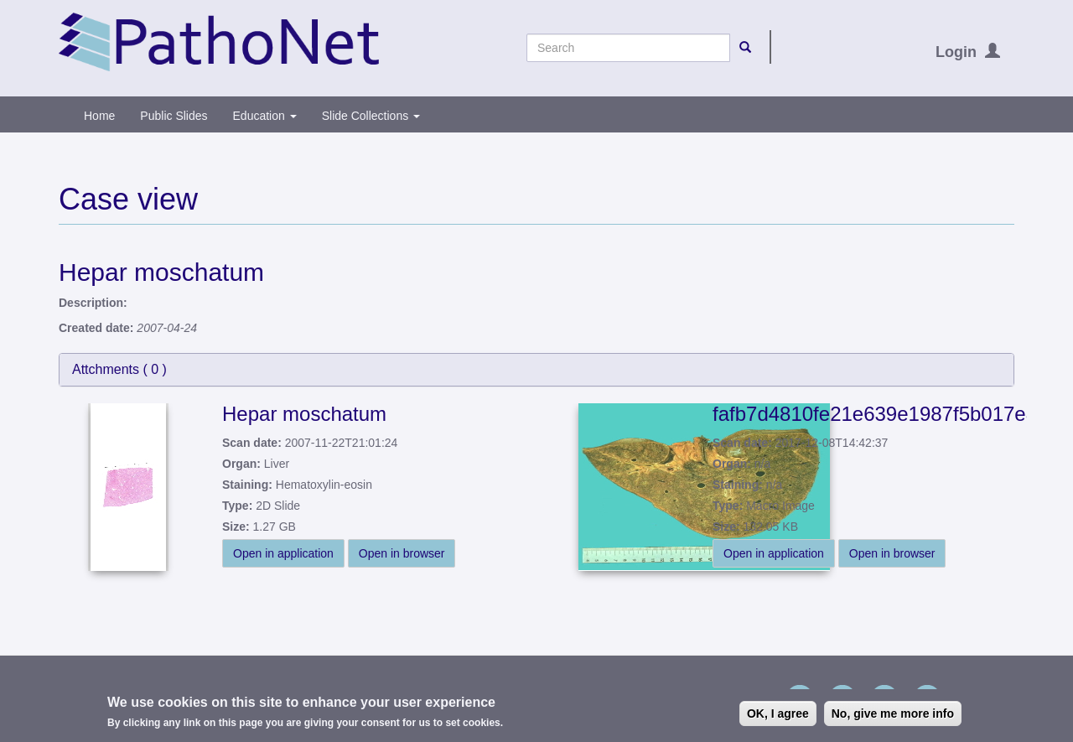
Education (265, 115)
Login (956, 52)
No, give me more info (893, 715)
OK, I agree (778, 715)
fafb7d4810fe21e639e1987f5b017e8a (880, 413)
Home (99, 115)
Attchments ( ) (119, 369)
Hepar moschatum (304, 413)
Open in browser (402, 553)
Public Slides (173, 115)
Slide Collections (371, 115)
